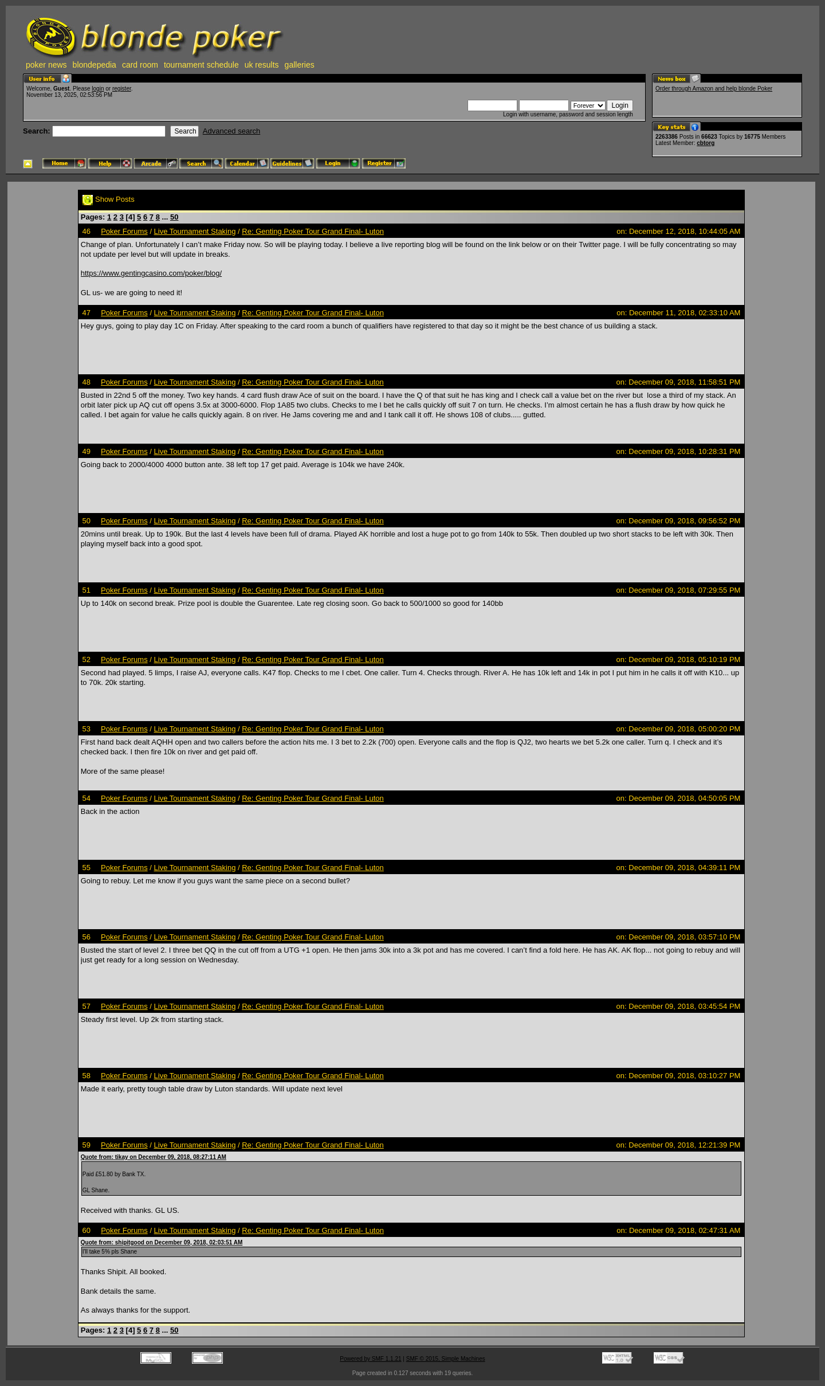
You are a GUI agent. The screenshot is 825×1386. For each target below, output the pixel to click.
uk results (262, 64)
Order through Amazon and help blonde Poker (713, 88)
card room (140, 64)
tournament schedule (201, 64)
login (98, 88)
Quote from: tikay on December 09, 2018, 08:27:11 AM (153, 1157)
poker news (46, 64)
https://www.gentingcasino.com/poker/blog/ (151, 273)
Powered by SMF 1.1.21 (370, 1359)
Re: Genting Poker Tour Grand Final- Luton (313, 231)
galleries (300, 64)
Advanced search (231, 131)
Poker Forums (124, 231)
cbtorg (705, 143)
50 (174, 217)
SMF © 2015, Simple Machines (445, 1359)
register (121, 88)
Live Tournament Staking (195, 231)
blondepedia (94, 64)
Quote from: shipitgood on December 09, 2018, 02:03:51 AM (161, 1242)
